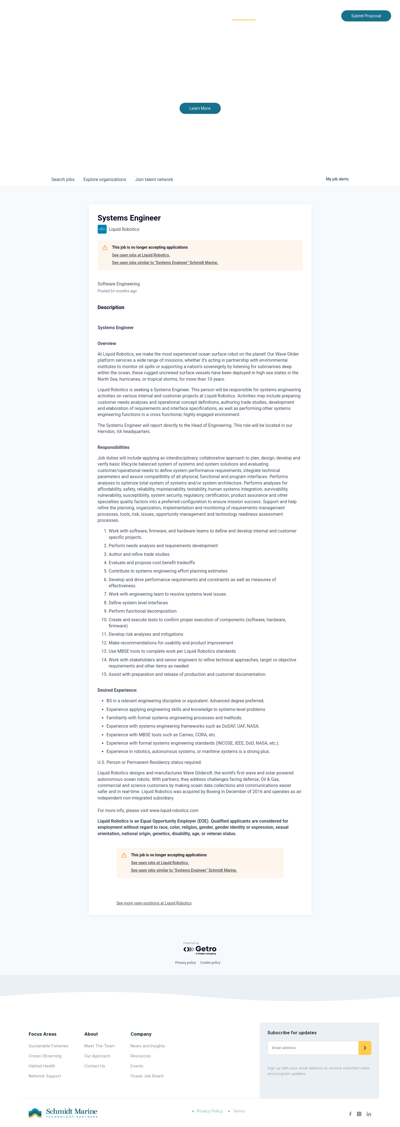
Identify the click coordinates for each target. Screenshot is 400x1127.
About (176, 15)
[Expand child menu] (185, 15)
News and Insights (286, 15)
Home (154, 15)
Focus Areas (207, 15)
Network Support (45, 1076)
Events (137, 1066)
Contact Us (325, 15)
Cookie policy (210, 963)
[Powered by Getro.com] (200, 948)
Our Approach (97, 1055)
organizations (105, 179)
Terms (239, 1111)
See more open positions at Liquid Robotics (154, 903)
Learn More (200, 108)
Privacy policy (185, 963)
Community (244, 15)
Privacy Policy (210, 1111)
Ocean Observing (45, 1055)
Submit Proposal (366, 15)
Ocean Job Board (147, 1076)
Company (141, 1034)
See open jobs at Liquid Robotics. (141, 255)
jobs (63, 179)
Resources (141, 1055)
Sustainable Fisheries (48, 1045)
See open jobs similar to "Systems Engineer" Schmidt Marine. (165, 262)
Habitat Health (42, 1066)
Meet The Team (99, 1045)
